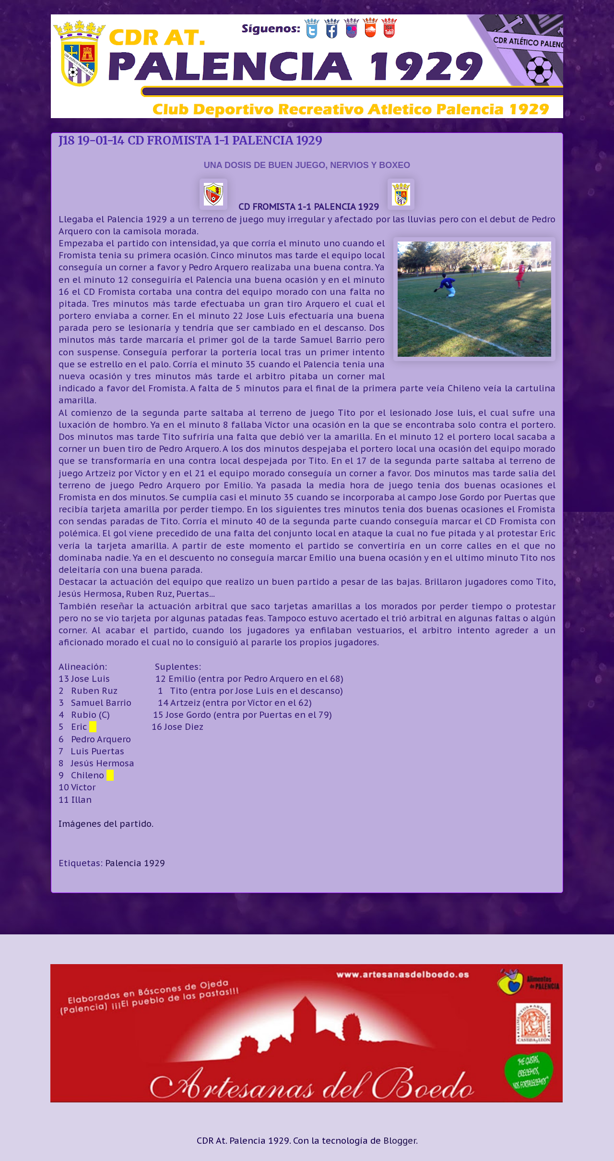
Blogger (399, 1140)
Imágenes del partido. (106, 823)
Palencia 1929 (135, 863)
